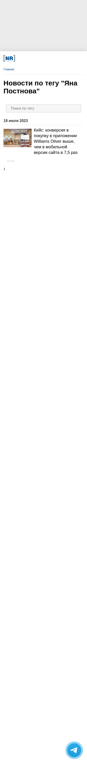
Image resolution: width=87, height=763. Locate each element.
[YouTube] (46, 58)
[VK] (29, 58)
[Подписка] (62, 58)
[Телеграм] (20, 58)
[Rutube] (54, 58)
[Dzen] (37, 58)
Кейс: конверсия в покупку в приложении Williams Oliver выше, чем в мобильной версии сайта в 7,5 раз (55, 141)
